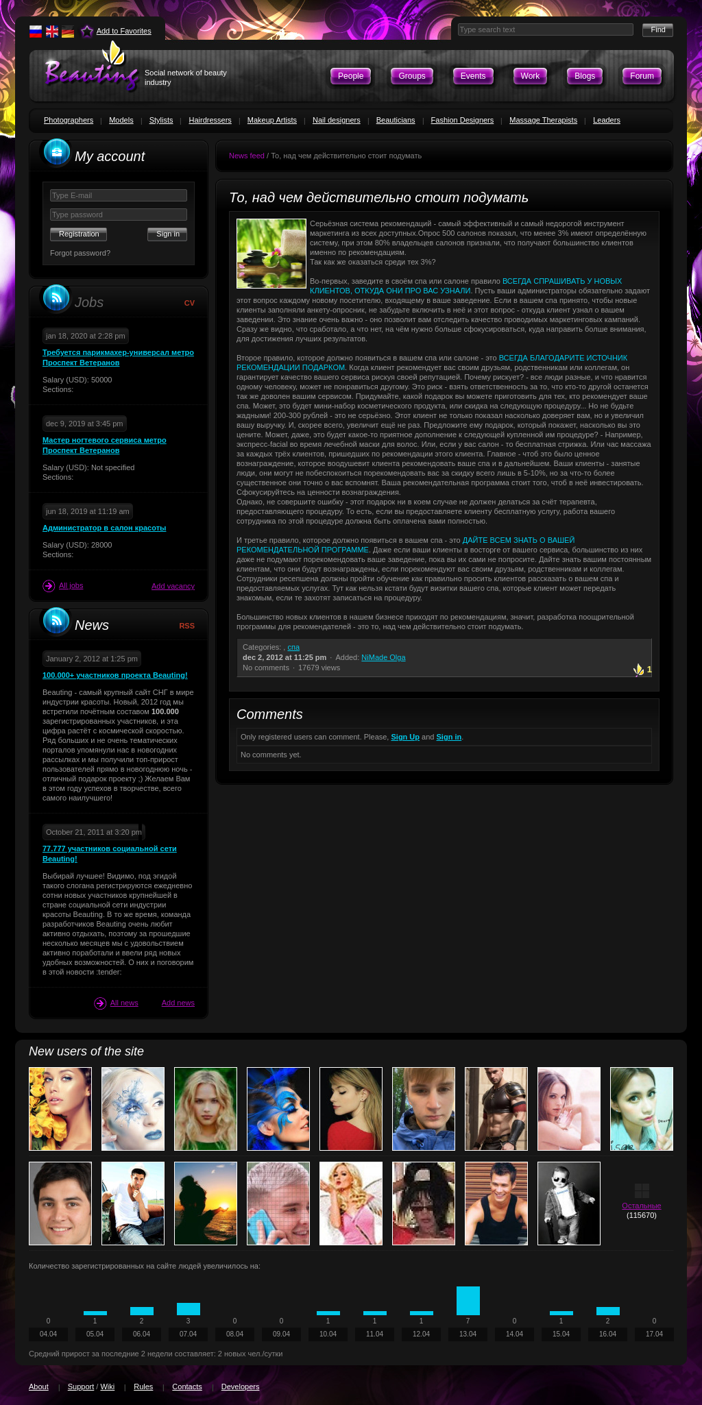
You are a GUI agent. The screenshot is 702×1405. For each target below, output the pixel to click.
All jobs (63, 586)
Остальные (641, 1205)
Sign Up (405, 737)
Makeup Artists (272, 120)
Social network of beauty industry (186, 77)
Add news (178, 1003)
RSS (187, 626)
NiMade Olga (383, 657)
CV (189, 303)
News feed (247, 155)
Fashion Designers (462, 120)
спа (293, 647)
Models (121, 120)
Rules (143, 1386)
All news (116, 1003)
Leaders (606, 120)
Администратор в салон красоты (104, 528)
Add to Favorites (124, 31)
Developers (240, 1386)
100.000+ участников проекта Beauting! (115, 675)
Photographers (68, 120)
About (39, 1386)
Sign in (449, 737)
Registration (79, 234)
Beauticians (395, 120)
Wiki (107, 1386)
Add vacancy (173, 586)
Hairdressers (210, 120)
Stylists (161, 120)
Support (81, 1386)
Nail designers (337, 120)
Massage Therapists (543, 120)
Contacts (187, 1386)
